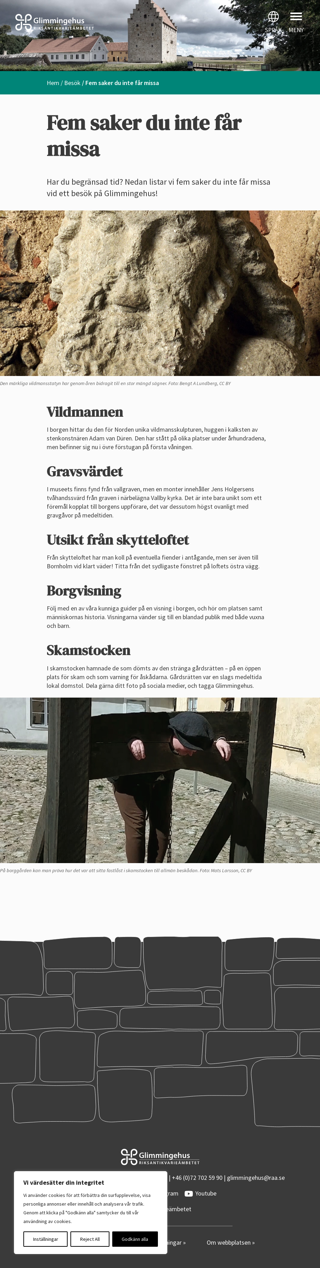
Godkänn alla (135, 1239)
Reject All (90, 1239)
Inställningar (45, 1239)
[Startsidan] (80, 22)
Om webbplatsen (229, 1242)
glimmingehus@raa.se (256, 1178)
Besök (72, 83)
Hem (53, 83)
